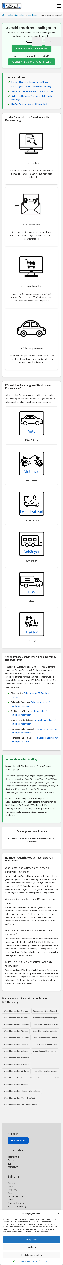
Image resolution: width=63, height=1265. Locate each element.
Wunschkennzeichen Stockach (45, 1019)
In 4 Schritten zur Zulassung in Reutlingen (29, 90)
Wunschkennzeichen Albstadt (46, 1046)
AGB (9, 1190)
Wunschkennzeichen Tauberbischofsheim (20, 1113)
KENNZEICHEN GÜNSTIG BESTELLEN (31, 70)
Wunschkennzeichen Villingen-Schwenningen (22, 1100)
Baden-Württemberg (16, 15)
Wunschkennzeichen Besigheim (46, 1033)
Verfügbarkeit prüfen (31, 57)
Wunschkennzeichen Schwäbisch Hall (18, 1086)
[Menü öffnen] (59, 6)
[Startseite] (3, 15)
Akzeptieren (31, 1239)
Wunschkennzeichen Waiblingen (16, 1073)
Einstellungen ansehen (31, 1255)
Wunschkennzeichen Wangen (44, 1060)
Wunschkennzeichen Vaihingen (45, 1026)
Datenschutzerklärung (29, 1261)
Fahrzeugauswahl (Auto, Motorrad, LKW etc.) (31, 95)
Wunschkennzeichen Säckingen (16, 1080)
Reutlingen (32, 15)
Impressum (46, 1261)
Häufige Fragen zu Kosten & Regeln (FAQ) (29, 113)
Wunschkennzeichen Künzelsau (16, 1033)
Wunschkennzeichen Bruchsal (16, 1026)
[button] (58, 1213)
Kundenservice (18, 1167)
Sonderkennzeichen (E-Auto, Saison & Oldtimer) (32, 100)
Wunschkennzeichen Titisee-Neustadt (19, 1106)
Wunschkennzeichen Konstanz (16, 1019)
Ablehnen (31, 1247)
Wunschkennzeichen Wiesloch (16, 1040)
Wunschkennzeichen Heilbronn (16, 1060)
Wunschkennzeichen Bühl (48, 1086)
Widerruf (11, 1187)
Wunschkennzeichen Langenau (16, 1053)
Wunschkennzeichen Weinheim (45, 1040)
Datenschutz (13, 1184)
